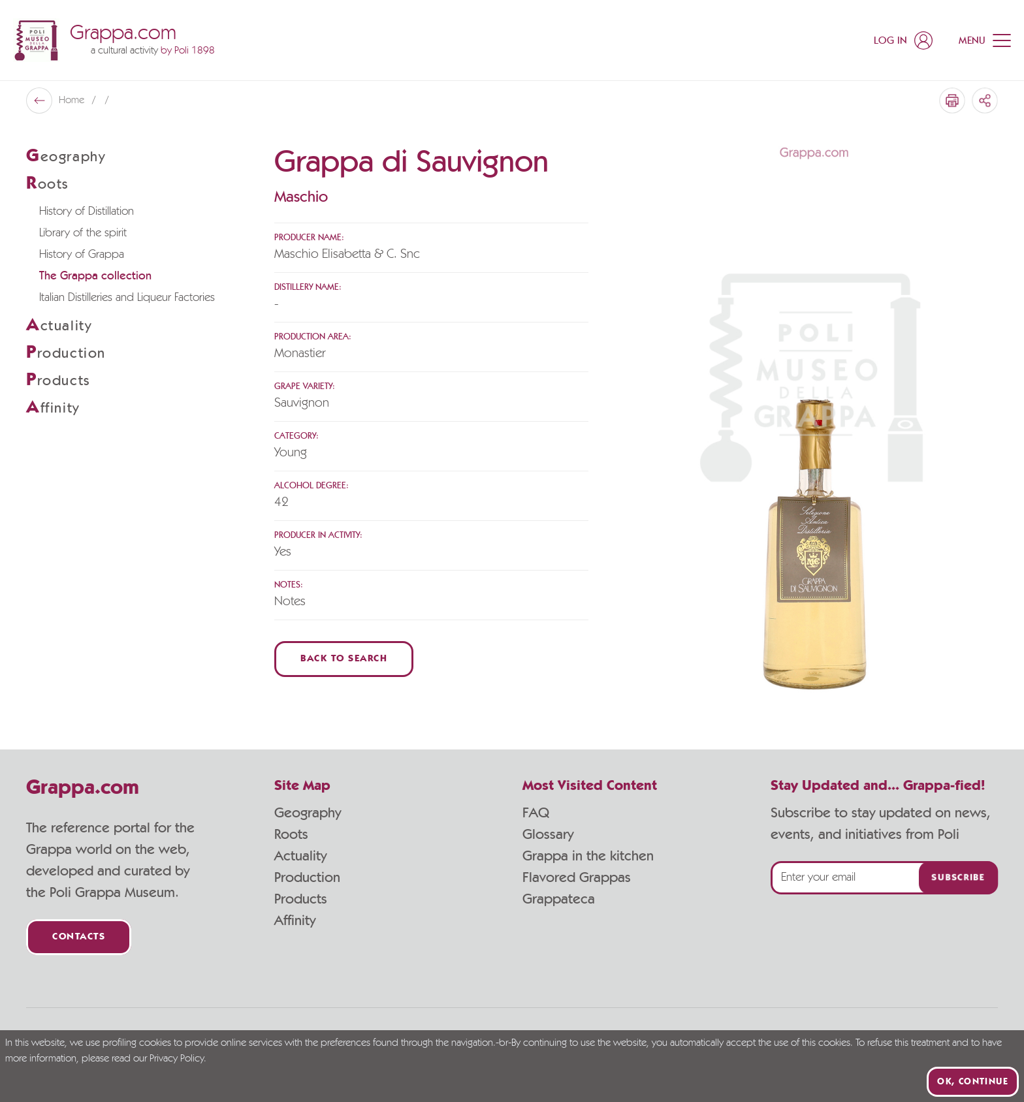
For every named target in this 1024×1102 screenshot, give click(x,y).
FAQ (535, 813)
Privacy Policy (177, 1059)
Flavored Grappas (576, 877)
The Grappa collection (95, 276)
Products (300, 899)
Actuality (300, 856)
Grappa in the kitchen (588, 856)
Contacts (78, 937)
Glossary (547, 834)
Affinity (294, 920)
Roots (291, 834)
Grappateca (558, 899)
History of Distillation (86, 211)
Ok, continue (972, 1081)
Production (307, 877)
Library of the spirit (83, 233)
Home (73, 100)
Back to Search (343, 659)
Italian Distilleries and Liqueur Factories (127, 298)
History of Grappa (81, 254)
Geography (307, 813)
